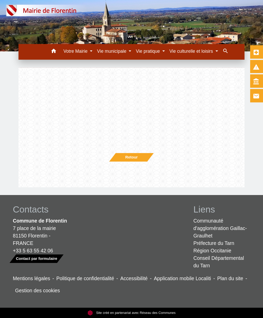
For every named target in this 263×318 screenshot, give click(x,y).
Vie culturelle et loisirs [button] (191, 51)
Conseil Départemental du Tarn (218, 261)
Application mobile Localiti (182, 278)
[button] (53, 52)
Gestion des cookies (37, 290)
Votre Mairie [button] (76, 51)
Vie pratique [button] (148, 51)
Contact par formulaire (36, 258)
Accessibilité (134, 278)
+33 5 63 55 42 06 (33, 250)
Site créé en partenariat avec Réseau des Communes (132, 313)
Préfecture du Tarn (213, 243)
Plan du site (230, 278)
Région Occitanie (212, 250)
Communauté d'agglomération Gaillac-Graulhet (220, 228)
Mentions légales (31, 278)
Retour (131, 157)
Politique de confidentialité (85, 278)
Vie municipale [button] (112, 51)
